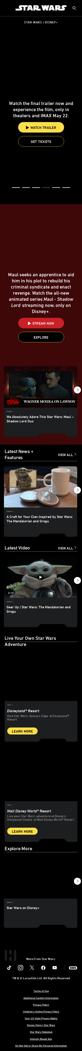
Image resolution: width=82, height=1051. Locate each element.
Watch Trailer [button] (41, 127)
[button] (41, 141)
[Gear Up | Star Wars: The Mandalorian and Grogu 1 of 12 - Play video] (40, 577)
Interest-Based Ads (41, 1038)
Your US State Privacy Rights (41, 1018)
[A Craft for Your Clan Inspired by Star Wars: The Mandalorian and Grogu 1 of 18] (40, 486)
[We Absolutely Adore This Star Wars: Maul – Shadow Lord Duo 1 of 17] (40, 386)
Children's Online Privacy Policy (41, 1011)
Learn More (22, 731)
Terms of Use (41, 990)
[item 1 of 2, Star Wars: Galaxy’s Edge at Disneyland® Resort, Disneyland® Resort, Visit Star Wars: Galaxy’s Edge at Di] (41, 673)
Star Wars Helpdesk (41, 1031)
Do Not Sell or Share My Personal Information (41, 1045)
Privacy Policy (41, 1004)
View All (65, 455)
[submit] (74, 8)
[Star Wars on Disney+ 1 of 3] (40, 878)
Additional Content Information (41, 997)
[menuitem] (7, 8)
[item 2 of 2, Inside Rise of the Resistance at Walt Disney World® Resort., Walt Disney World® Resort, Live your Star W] (41, 774)
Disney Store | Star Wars (41, 1025)
